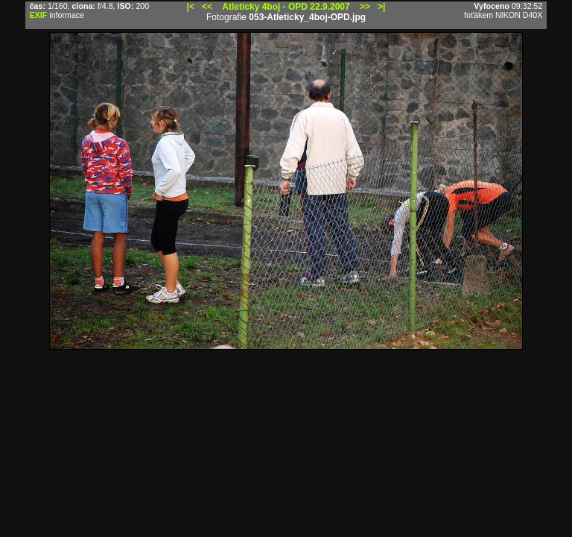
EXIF (39, 14)
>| (381, 6)
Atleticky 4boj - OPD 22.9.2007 (285, 6)
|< (190, 6)
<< (207, 6)
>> (365, 6)
